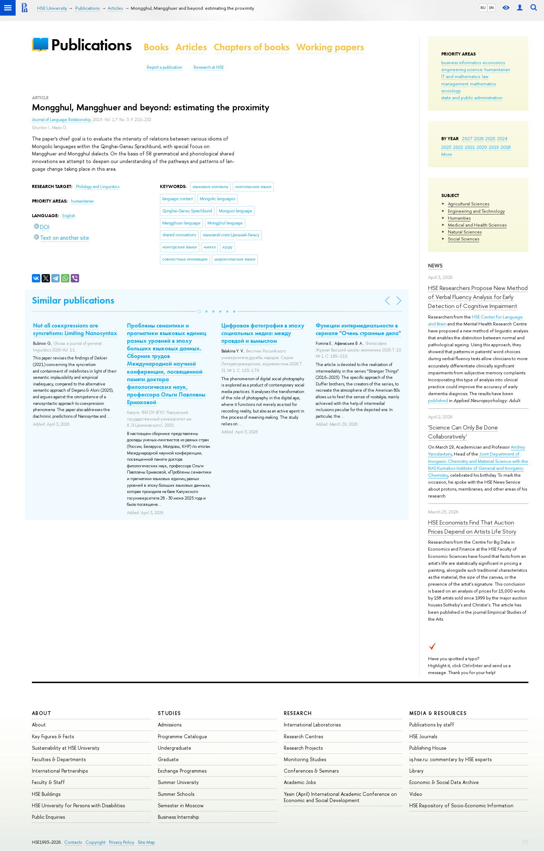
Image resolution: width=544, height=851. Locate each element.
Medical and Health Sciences (477, 225)
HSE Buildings (46, 794)
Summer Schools (176, 794)
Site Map (146, 842)
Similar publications (73, 300)
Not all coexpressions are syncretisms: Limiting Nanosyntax (75, 329)
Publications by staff (431, 724)
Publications (91, 44)
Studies (169, 713)
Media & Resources (438, 713)
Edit (525, 841)
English (68, 216)
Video (415, 794)
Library (416, 770)
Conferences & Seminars (311, 770)
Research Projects (303, 747)
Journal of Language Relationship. (62, 119)
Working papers (330, 47)
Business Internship (178, 817)
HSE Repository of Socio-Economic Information (461, 805)
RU (483, 7)
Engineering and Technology (476, 211)
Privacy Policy (121, 842)
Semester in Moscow (181, 805)
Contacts (73, 842)
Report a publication (164, 67)
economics (494, 62)
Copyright (95, 842)
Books (156, 47)
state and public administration (471, 97)
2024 (502, 138)
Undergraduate (174, 747)
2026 (479, 138)
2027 (467, 138)
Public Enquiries (48, 817)
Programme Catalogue (182, 736)
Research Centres (303, 736)
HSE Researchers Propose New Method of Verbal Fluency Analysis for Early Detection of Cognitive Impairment (478, 297)
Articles (191, 47)
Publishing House (428, 747)
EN (491, 7)
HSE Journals (423, 736)
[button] (199, 311)
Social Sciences (463, 239)
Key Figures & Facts (53, 736)
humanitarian (497, 69)
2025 (490, 138)
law (485, 76)
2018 (506, 147)
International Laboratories (312, 724)
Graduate (168, 759)
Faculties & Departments (59, 759)
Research (298, 713)
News (435, 265)
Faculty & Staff (48, 782)
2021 (470, 147)
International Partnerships (60, 770)
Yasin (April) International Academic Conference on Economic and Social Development (340, 797)
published (438, 400)
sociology (451, 90)
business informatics (461, 62)
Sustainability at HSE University (66, 747)
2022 (458, 147)
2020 (482, 147)
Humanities (459, 218)
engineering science (462, 69)
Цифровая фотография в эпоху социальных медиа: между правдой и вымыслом (262, 333)
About (41, 713)
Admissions (169, 724)
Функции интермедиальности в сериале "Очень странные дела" (358, 329)
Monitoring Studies (305, 759)
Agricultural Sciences (468, 204)
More (446, 154)
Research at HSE (209, 67)
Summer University (178, 782)
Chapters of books (251, 47)
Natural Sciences (465, 232)
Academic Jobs (300, 782)
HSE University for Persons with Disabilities (78, 805)
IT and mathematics (460, 76)
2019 (494, 147)
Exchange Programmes (182, 770)
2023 (446, 147)
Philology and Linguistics (97, 186)
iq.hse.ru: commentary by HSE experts (450, 759)
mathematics (483, 83)
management (454, 83)
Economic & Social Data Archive (444, 782)
